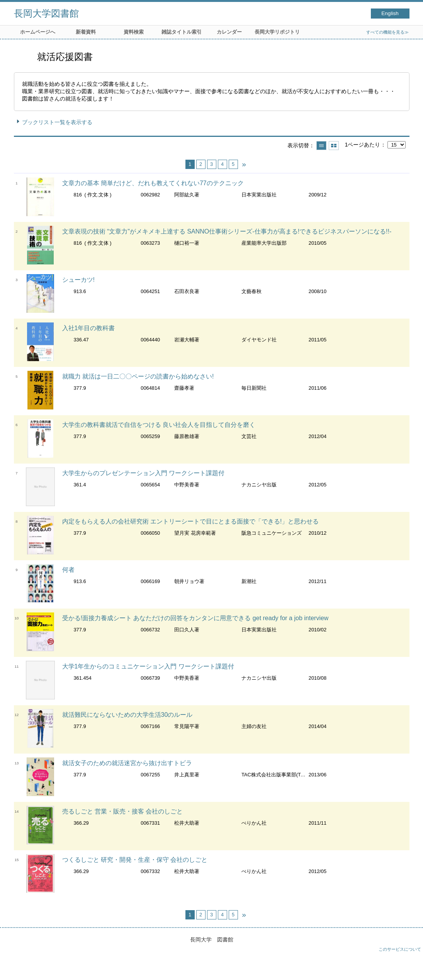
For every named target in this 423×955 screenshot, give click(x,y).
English (390, 13)
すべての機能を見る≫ (387, 32)
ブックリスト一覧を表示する (57, 122)
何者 (68, 569)
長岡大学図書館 (46, 13)
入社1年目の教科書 (88, 328)
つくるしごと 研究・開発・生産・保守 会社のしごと (135, 859)
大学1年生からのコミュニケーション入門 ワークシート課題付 (148, 666)
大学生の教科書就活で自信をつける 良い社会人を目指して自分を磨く (158, 424)
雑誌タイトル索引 (181, 32)
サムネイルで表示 (334, 145)
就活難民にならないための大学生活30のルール (127, 714)
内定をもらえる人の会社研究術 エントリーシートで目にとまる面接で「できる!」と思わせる (190, 521)
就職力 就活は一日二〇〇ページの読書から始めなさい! (138, 376)
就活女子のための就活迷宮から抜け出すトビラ (127, 763)
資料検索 (134, 32)
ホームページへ (37, 32)
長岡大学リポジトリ (277, 32)
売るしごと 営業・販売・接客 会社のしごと (122, 811)
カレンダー (229, 32)
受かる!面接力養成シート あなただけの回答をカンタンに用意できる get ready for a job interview (195, 618)
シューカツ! (78, 279)
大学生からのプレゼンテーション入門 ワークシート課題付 (143, 473)
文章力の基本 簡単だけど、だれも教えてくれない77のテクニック (153, 183)
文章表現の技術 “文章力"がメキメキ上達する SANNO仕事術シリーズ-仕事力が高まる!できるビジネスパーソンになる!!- (227, 231)
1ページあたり (362, 145)
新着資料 (86, 32)
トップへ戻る (409, 941)
